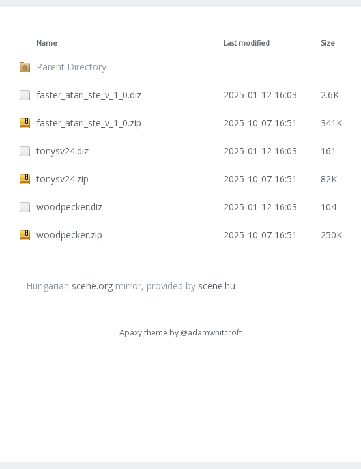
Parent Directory (71, 67)
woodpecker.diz (69, 207)
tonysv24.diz (62, 151)
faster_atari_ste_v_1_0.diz (88, 95)
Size (328, 43)
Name (46, 43)
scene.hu (216, 285)
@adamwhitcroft (211, 332)
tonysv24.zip (62, 179)
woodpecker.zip (69, 235)
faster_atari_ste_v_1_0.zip (88, 123)
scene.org (92, 285)
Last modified (247, 43)
